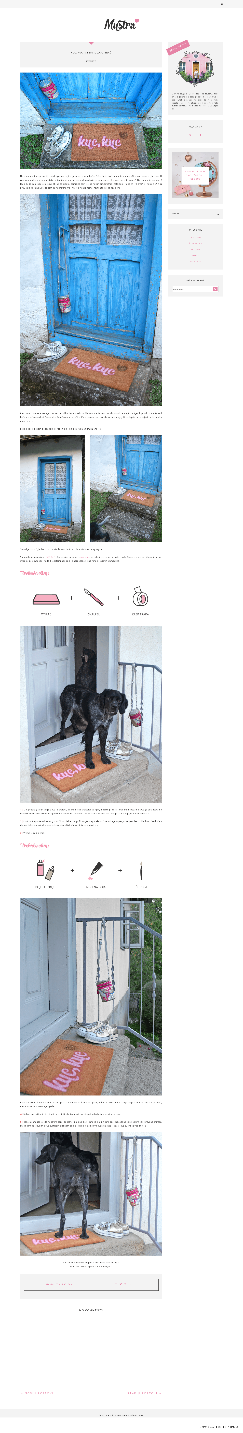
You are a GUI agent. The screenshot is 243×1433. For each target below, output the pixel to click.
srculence (85, 557)
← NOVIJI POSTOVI (36, 1393)
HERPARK (234, 1427)
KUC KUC (50, 557)
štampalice (52, 1284)
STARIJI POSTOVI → (144, 1393)
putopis (195, 249)
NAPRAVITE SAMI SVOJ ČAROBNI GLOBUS (195, 175)
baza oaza (195, 261)
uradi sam (66, 1284)
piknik (195, 255)
